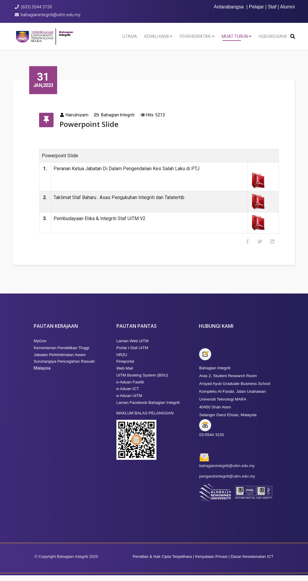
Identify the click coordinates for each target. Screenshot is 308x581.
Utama (129, 36)
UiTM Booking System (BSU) (142, 381)
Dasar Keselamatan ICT (252, 562)
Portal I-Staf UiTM (132, 353)
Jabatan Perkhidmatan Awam (60, 360)
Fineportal (125, 367)
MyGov (40, 346)
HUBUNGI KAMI (273, 36)
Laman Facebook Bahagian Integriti (148, 408)
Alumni (287, 6)
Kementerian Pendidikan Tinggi (61, 353)
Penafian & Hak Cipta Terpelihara (162, 562)
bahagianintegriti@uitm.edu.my (52, 14)
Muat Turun (235, 36)
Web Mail (124, 374)
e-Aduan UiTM (129, 401)
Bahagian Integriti (123, 114)
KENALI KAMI (156, 36)
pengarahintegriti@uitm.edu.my (227, 482)
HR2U (121, 360)
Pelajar (256, 6)
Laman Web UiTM (132, 346)
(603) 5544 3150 (37, 7)
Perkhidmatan (195, 36)
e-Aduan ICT (127, 394)
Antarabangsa (229, 6)
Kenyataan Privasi (210, 562)
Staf (272, 6)
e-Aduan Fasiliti (130, 388)
